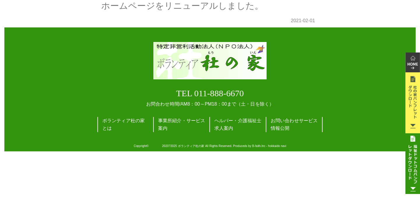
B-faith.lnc (258, 146)
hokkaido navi (277, 146)
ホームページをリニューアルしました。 (182, 5)
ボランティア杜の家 (191, 146)
